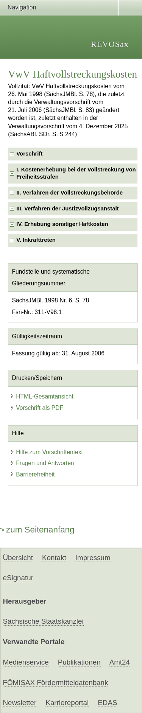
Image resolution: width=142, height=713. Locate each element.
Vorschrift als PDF (36, 408)
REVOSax (110, 44)
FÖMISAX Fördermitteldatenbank (55, 683)
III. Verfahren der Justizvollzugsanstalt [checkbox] (67, 208)
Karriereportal (67, 703)
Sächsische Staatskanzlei (43, 621)
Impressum (93, 558)
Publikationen (79, 662)
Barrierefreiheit (32, 474)
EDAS (107, 703)
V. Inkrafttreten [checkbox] (36, 240)
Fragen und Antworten (42, 463)
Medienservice (26, 662)
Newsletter (20, 703)
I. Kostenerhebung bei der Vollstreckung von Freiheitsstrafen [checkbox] (76, 173)
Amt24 (119, 662)
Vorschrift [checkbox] (29, 154)
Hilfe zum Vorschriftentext (46, 452)
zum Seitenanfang (37, 529)
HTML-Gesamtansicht (41, 396)
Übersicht (18, 558)
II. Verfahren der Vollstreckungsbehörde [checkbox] (69, 193)
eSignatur (18, 578)
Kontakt (54, 558)
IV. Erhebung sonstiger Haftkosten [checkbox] (62, 224)
